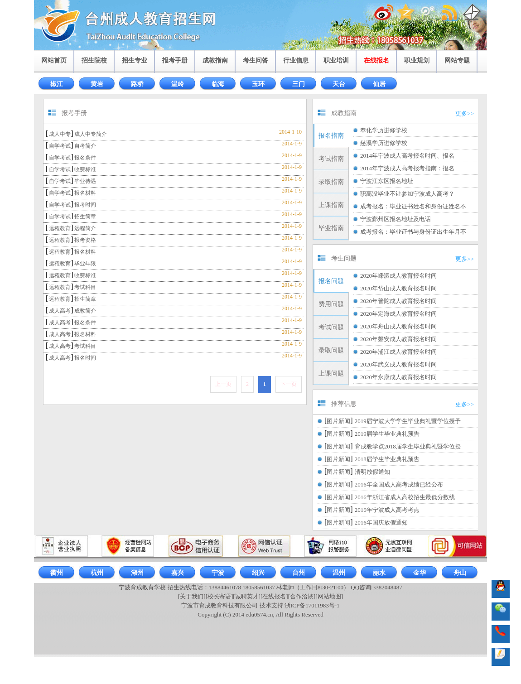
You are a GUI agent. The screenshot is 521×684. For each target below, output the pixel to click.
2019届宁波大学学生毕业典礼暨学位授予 (408, 421)
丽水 (379, 572)
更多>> (464, 113)
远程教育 (60, 228)
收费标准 (85, 169)
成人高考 (60, 311)
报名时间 (85, 358)
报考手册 (175, 60)
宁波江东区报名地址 (386, 181)
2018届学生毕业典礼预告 (387, 459)
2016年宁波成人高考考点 (387, 509)
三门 (298, 84)
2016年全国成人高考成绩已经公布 (399, 484)
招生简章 (85, 216)
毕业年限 (85, 263)
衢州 (56, 572)
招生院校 (94, 60)
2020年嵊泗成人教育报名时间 (398, 275)
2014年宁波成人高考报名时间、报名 (407, 155)
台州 (298, 572)
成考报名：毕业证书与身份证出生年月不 (413, 231)
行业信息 (296, 60)
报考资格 (85, 240)
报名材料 (85, 193)
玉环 (258, 84)
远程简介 (85, 228)
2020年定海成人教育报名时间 (398, 313)
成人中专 (60, 134)
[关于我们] (192, 596)
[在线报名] (274, 596)
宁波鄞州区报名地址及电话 (395, 219)
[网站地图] (329, 596)
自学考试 (60, 146)
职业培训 (336, 60)
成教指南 (215, 60)
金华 (419, 572)
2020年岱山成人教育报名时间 (398, 288)
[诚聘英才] (246, 596)
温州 (339, 572)
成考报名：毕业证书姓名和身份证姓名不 (413, 206)
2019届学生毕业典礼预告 (387, 433)
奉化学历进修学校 (383, 130)
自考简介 (85, 146)
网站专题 (457, 60)
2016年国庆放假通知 (381, 522)
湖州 (137, 572)
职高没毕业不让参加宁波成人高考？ (407, 193)
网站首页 (54, 60)
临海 (218, 84)
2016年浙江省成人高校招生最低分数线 (405, 497)
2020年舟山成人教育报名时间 (398, 326)
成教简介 (85, 311)
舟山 (459, 572)
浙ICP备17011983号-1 (312, 605)
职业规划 (416, 60)
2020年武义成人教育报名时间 (398, 364)
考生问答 (255, 60)
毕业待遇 (85, 181)
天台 (339, 84)
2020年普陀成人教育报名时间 (398, 301)
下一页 (288, 384)
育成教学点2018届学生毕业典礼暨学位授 (408, 446)
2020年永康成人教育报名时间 (398, 377)
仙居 (379, 84)
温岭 (177, 84)
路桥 (137, 84)
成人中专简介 (90, 134)
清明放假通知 (372, 471)
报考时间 (85, 205)
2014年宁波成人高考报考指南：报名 (407, 168)
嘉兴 (177, 572)
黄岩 (97, 84)
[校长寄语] (219, 596)
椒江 (56, 84)
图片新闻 (338, 421)
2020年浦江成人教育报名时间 (398, 351)
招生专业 (134, 60)
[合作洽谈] (302, 596)
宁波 (218, 572)
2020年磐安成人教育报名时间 (398, 339)
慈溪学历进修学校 (383, 143)
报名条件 (85, 157)
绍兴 (258, 572)
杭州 (97, 572)
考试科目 (85, 287)
